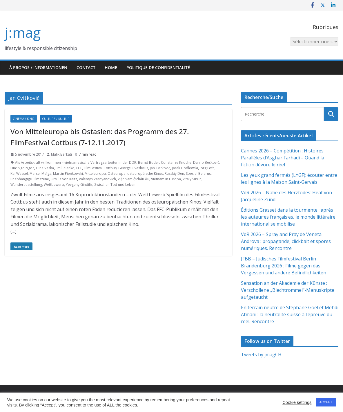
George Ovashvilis (133, 167)
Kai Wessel (19, 173)
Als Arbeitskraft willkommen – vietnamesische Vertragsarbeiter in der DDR (75, 162)
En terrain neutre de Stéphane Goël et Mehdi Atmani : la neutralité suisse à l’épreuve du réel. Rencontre (289, 314)
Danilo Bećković (206, 162)
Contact (86, 67)
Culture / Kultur (56, 119)
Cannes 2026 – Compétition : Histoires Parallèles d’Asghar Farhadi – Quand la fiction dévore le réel (282, 157)
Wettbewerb (54, 184)
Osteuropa (117, 173)
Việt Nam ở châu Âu (133, 179)
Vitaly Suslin (192, 179)
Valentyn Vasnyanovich (97, 179)
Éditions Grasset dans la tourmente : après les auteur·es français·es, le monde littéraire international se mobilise (288, 217)
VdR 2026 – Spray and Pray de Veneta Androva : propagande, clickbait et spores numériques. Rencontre (286, 241)
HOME (111, 67)
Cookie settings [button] (296, 402)
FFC (79, 167)
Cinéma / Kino (24, 119)
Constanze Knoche (176, 162)
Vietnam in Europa (166, 179)
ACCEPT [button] (325, 402)
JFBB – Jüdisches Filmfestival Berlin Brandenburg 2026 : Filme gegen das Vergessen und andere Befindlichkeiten (283, 266)
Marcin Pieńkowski (68, 173)
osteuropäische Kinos (145, 173)
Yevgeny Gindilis (79, 184)
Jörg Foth (207, 167)
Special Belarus (198, 173)
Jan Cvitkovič (160, 167)
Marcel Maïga (40, 173)
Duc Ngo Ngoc (22, 167)
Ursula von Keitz (64, 179)
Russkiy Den (174, 173)
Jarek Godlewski (185, 167)
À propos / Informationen (38, 67)
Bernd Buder (148, 162)
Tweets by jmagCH (261, 354)
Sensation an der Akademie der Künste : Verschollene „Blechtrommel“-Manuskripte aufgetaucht (287, 290)
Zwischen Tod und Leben (114, 184)
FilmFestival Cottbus (100, 167)
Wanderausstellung (26, 184)
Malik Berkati (61, 154)
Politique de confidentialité (158, 67)
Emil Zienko (65, 167)
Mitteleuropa (95, 173)
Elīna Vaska (45, 167)
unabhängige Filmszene (29, 179)
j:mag (23, 32)
